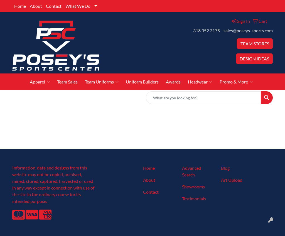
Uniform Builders (142, 81)
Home (20, 6)
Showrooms (193, 186)
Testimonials (194, 198)
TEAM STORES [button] (254, 43)
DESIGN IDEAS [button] (254, 58)
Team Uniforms (102, 81)
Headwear (200, 81)
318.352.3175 (206, 30)
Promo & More (236, 81)
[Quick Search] (203, 97)
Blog (225, 168)
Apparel (40, 81)
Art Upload (231, 180)
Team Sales (67, 81)
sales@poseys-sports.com (248, 30)
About (36, 6)
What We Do (77, 6)
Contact (54, 6)
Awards (173, 81)
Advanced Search (191, 171)
